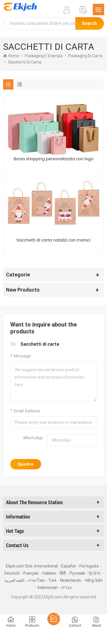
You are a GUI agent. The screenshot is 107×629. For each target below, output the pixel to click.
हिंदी (63, 573)
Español (68, 566)
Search (89, 23)
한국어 (94, 573)
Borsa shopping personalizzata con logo (53, 159)
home (11, 56)
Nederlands (70, 580)
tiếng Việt (94, 580)
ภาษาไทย (36, 580)
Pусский (77, 573)
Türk (52, 580)
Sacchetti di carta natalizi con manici (54, 240)
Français (31, 573)
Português (89, 566)
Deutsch (12, 573)
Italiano (49, 573)
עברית (66, 587)
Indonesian (48, 587)
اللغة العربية (14, 580)
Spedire (26, 464)
